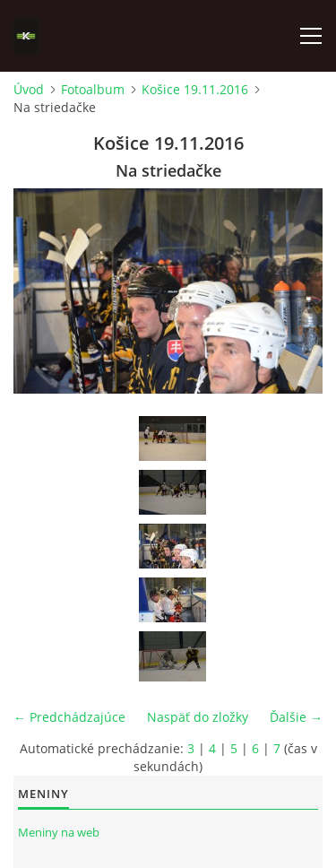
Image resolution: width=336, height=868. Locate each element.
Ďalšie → (296, 716)
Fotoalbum (93, 89)
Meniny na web (58, 832)
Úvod (28, 89)
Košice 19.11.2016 (195, 89)
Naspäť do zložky (197, 716)
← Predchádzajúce (69, 716)
